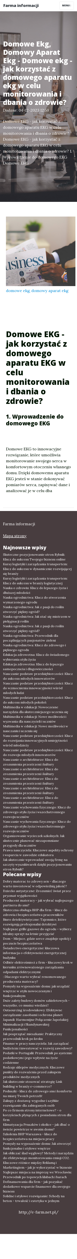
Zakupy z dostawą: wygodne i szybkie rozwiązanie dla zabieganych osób (31, 1103)
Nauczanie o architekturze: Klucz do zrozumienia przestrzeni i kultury (30, 762)
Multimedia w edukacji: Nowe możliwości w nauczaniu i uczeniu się (35, 728)
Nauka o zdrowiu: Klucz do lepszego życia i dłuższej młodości (35, 590)
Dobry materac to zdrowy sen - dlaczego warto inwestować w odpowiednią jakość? (35, 883)
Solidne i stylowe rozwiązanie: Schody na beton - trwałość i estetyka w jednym (33, 1198)
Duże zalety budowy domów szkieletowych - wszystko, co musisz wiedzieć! (36, 1003)
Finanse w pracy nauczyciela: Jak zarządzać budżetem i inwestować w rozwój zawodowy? (37, 1045)
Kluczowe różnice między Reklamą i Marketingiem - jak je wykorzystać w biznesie (37, 1165)
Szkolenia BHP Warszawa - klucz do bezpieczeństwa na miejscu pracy (30, 1136)
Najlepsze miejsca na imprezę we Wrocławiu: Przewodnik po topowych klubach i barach (37, 1174)
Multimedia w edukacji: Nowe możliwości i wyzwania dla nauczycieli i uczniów (34, 719)
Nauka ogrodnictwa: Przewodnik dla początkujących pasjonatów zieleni (30, 638)
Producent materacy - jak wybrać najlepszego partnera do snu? (38, 902)
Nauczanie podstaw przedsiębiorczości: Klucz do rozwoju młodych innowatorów (38, 752)
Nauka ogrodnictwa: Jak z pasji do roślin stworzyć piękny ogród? (33, 609)
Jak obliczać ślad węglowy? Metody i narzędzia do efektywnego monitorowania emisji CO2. (38, 1155)
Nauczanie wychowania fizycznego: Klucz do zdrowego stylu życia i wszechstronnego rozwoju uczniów (37, 812)
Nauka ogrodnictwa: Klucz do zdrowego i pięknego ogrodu (34, 647)
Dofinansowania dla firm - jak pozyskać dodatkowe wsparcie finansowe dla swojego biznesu (36, 1186)
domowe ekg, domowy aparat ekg (37, 290)
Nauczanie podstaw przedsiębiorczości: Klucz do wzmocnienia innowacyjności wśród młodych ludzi (38, 688)
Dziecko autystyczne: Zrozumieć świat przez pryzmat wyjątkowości (37, 893)
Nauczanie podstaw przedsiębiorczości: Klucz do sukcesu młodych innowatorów (38, 676)
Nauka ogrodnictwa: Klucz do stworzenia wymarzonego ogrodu (34, 599)
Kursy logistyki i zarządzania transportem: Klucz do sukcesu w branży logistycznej (35, 580)
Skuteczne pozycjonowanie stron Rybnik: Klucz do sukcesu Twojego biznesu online (34, 557)
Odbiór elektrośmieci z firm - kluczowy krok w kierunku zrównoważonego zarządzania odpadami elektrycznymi (38, 967)
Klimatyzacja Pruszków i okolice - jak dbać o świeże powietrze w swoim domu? (36, 1127)
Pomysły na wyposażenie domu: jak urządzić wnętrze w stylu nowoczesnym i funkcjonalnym (36, 991)
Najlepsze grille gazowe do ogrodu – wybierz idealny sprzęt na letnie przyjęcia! (37, 931)
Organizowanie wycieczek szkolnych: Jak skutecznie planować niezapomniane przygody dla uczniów (33, 840)
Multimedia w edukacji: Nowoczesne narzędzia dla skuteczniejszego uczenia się (35, 709)
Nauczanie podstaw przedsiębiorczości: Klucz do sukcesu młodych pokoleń (38, 700)
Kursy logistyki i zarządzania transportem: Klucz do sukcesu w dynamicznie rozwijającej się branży (37, 569)
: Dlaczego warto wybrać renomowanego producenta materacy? (34, 979)
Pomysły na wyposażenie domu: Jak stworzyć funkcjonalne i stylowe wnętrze (37, 1146)
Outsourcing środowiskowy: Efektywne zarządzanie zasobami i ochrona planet (33, 1012)
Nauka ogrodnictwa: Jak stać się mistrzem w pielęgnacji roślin (37, 619)
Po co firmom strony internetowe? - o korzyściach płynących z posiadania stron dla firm (37, 1115)
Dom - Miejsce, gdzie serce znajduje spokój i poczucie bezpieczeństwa (37, 941)
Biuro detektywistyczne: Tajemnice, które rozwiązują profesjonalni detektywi (34, 921)
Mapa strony (15, 535)
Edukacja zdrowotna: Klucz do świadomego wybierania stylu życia (36, 657)
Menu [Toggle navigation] (66, 5)
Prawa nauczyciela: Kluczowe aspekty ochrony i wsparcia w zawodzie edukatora (38, 852)
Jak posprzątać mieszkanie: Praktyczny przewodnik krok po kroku (32, 1036)
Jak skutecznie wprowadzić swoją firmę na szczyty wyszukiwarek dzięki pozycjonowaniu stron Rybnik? (37, 864)
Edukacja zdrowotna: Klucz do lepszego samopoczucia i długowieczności (33, 666)
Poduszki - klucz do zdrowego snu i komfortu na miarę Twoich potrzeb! (37, 1093)
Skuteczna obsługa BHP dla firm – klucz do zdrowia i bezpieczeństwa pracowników (35, 912)
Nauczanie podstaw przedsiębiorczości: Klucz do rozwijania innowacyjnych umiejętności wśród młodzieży (38, 740)
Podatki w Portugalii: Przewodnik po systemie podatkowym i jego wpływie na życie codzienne (37, 1057)
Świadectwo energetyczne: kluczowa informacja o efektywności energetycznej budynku (34, 953)
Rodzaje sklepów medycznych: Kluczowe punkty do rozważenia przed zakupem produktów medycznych (33, 1072)
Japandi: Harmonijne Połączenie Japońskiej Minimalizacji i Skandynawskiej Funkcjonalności (35, 1024)
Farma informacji (21, 5)
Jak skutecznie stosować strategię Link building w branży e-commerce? (32, 1084)
